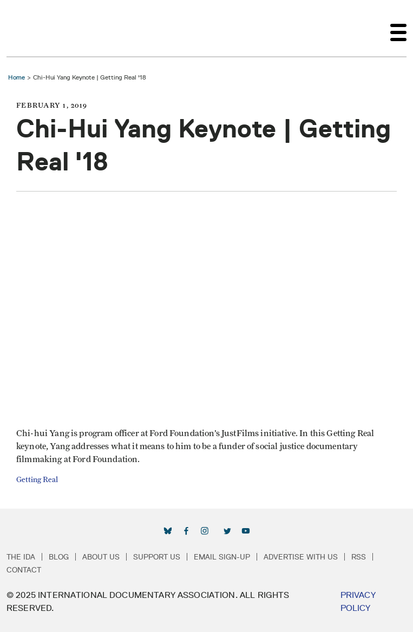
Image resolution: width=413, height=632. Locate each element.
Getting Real (37, 480)
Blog (59, 557)
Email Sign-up (222, 557)
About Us (101, 557)
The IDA (20, 557)
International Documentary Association (25, 28)
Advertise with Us (301, 557)
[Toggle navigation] (398, 28)
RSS (358, 557)
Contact (23, 570)
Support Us (156, 557)
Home (16, 77)
